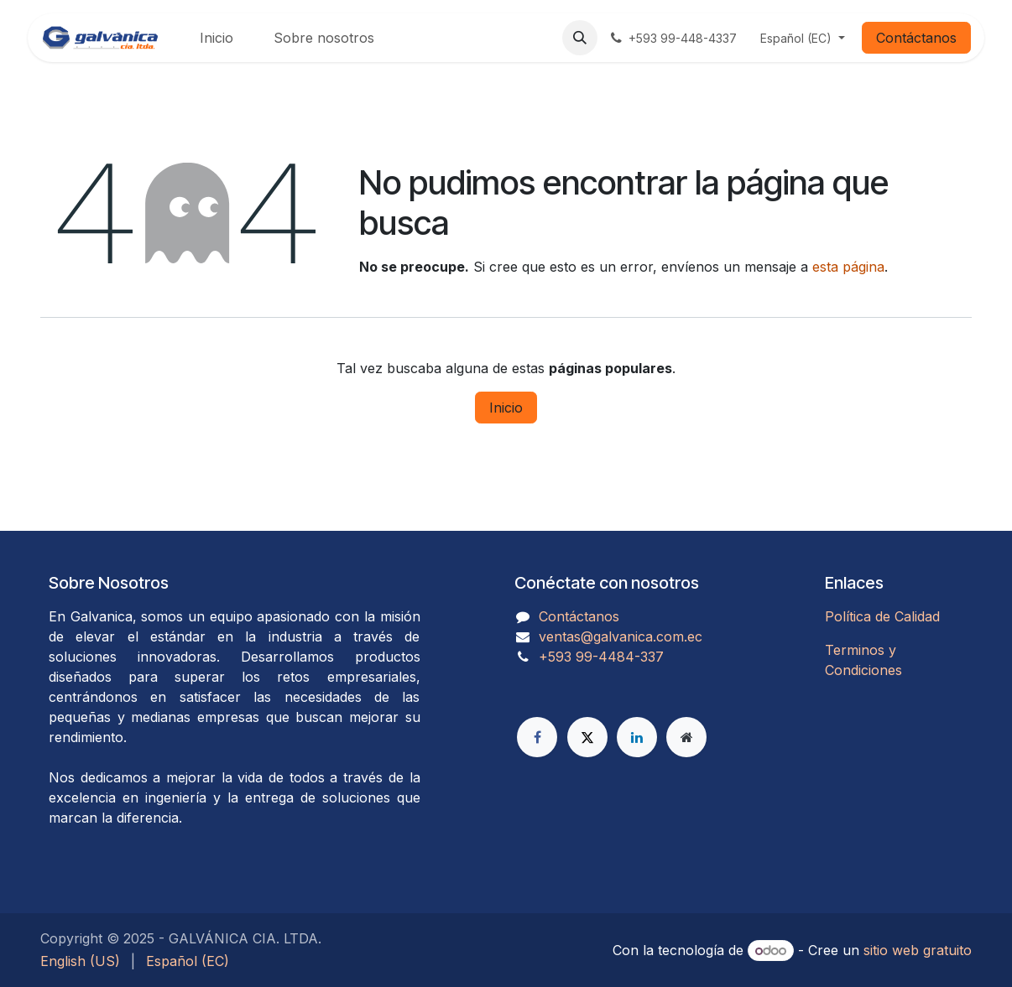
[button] (579, 37)
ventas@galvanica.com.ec (620, 636)
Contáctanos (916, 37)
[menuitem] (216, 38)
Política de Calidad (882, 616)
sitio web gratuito (917, 950)
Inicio (506, 407)
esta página (848, 266)
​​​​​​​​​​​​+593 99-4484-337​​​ (601, 656)
